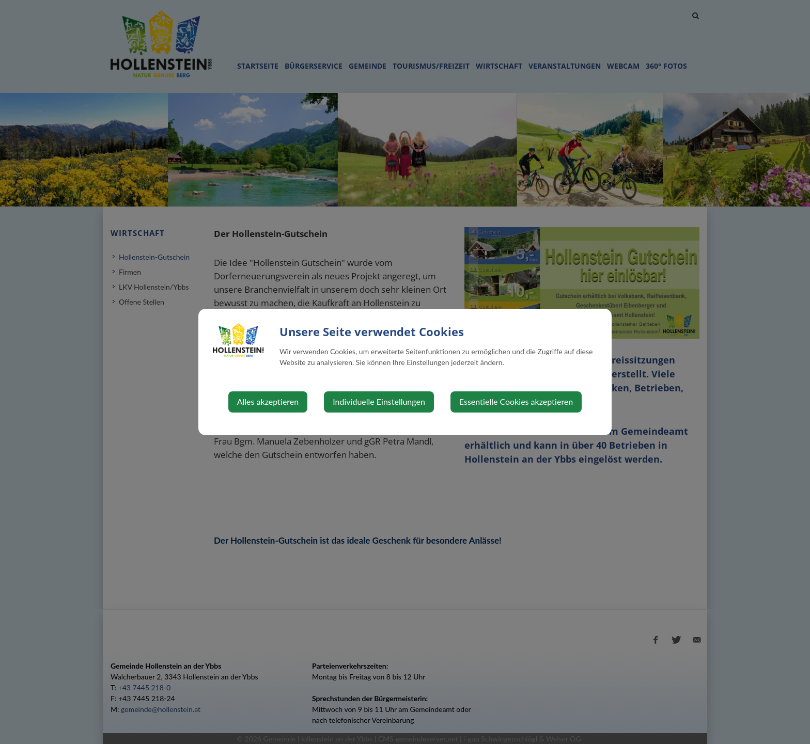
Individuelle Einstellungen (379, 401)
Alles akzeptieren (268, 401)
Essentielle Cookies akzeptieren (516, 401)
